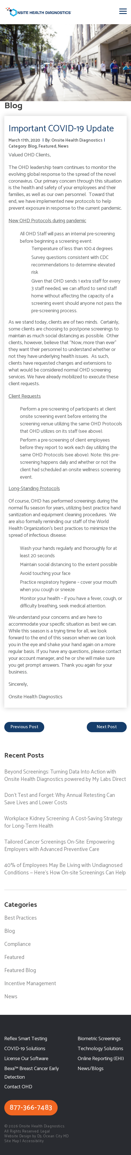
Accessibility (33, 1141)
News (63, 146)
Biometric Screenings (99, 1039)
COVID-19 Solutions (24, 1049)
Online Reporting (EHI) (101, 1059)
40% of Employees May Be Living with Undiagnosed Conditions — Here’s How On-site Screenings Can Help (65, 869)
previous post (24, 727)
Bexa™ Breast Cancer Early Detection (31, 1073)
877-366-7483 (31, 1108)
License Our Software (26, 1059)
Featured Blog (20, 970)
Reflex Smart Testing (25, 1039)
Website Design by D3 (22, 1136)
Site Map (11, 1141)
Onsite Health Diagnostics (76, 140)
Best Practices (20, 918)
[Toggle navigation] (123, 11)
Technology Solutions (100, 1049)
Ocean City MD (55, 1136)
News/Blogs (91, 1069)
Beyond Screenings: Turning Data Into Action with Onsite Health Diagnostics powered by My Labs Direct (65, 776)
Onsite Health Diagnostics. (42, 1126)
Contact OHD (18, 1087)
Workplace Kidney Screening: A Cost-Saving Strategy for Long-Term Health (63, 822)
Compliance (17, 944)
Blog (32, 146)
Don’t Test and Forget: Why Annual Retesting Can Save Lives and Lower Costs (59, 799)
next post (107, 727)
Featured (47, 146)
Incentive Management (30, 983)
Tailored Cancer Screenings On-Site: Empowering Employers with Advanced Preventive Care (59, 846)
